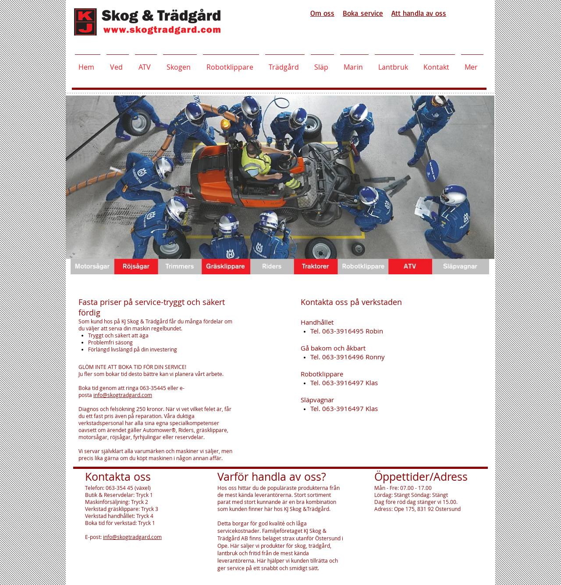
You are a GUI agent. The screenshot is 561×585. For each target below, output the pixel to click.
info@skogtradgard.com (122, 394)
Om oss (322, 13)
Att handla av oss (418, 13)
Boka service (363, 13)
